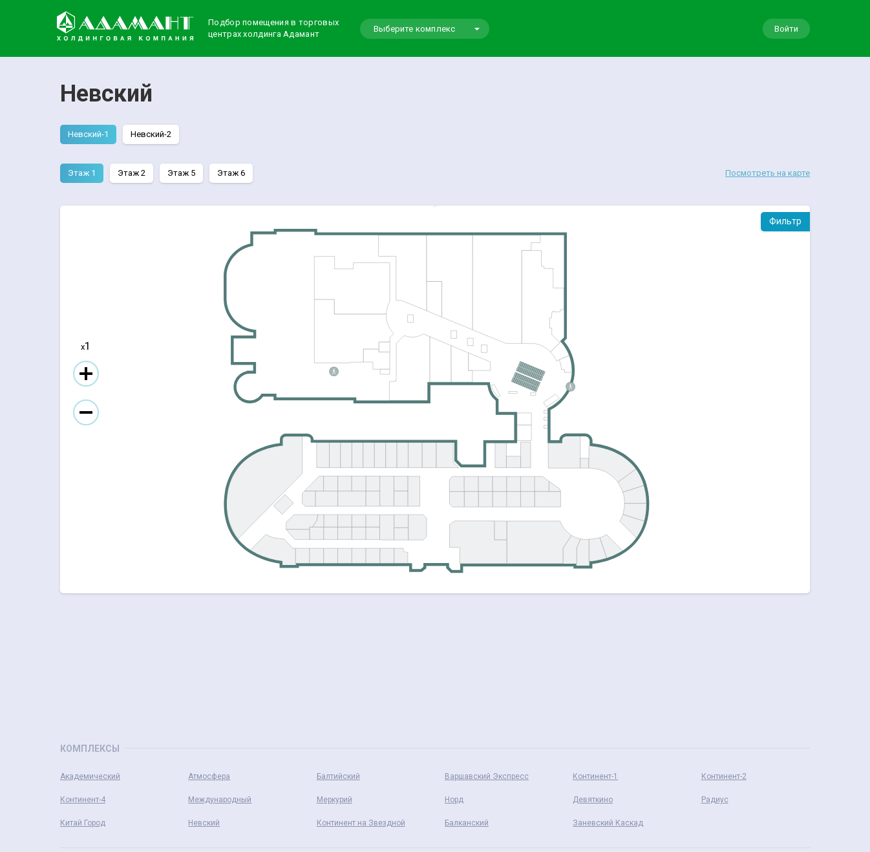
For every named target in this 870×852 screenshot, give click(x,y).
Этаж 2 (131, 173)
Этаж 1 (82, 173)
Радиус (714, 799)
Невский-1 (88, 134)
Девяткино (593, 799)
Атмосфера (209, 776)
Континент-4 (82, 799)
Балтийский (338, 776)
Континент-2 (724, 776)
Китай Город (82, 822)
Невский (204, 822)
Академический (90, 776)
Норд (454, 799)
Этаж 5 (181, 173)
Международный (219, 799)
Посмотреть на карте (767, 173)
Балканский (467, 822)
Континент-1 (595, 776)
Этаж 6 (231, 173)
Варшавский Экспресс (487, 776)
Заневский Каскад (608, 822)
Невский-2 (151, 134)
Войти (786, 29)
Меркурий (334, 799)
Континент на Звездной (361, 822)
